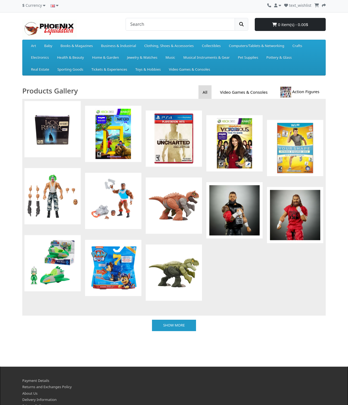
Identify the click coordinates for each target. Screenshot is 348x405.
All (205, 92)
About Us (30, 358)
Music (170, 57)
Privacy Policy (33, 371)
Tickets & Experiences (109, 69)
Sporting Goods (70, 69)
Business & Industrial (118, 45)
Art (33, 45)
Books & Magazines (76, 45)
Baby (48, 45)
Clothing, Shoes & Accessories (169, 45)
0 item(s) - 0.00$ (290, 24)
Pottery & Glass (279, 57)
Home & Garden (105, 57)
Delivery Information (39, 364)
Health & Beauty (70, 57)
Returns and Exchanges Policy (47, 352)
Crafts (297, 45)
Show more (174, 290)
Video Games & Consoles (189, 69)
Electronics (40, 57)
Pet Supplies (248, 57)
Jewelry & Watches (142, 57)
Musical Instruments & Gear (206, 57)
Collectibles (211, 45)
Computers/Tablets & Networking (256, 45)
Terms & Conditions (38, 377)
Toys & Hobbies (148, 69)
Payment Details (35, 345)
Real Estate (40, 69)
